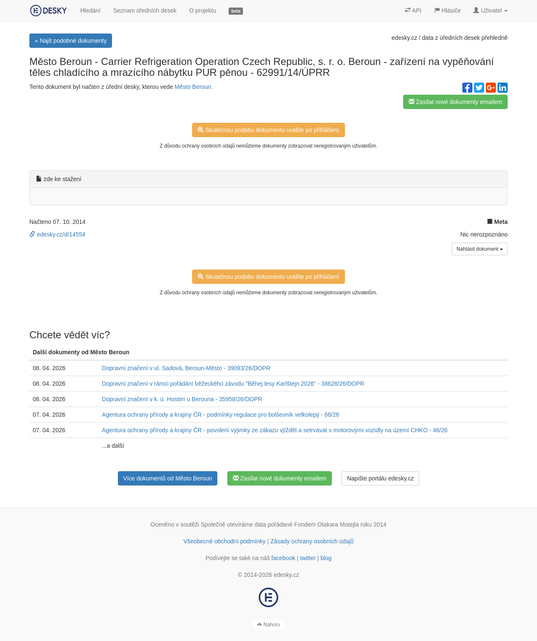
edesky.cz (404, 37)
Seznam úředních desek (145, 10)
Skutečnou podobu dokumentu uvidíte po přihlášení (268, 130)
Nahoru (268, 625)
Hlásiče (447, 10)
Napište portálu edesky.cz (380, 478)
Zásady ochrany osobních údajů (312, 541)
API (413, 10)
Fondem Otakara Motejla (326, 524)
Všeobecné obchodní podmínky (224, 541)
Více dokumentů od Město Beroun (167, 478)
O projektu (202, 10)
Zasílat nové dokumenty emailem (455, 102)
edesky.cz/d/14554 (57, 234)
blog (326, 558)
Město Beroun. (194, 86)
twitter (307, 558)
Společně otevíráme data (233, 524)
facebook (283, 558)
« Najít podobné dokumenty (71, 40)
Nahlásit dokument (479, 249)
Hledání (90, 10)
